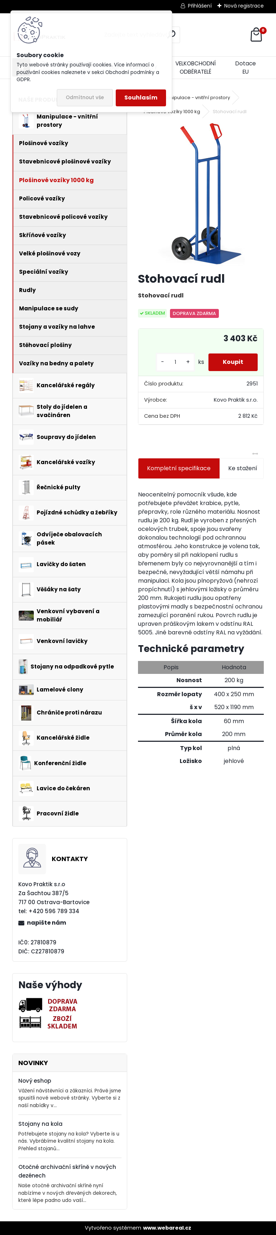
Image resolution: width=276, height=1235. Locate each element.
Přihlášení (200, 5)
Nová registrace (244, 5)
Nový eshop (34, 1080)
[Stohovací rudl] (201, 194)
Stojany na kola (40, 1124)
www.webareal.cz (167, 1227)
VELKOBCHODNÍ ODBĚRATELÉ (195, 67)
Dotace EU (245, 67)
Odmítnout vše (85, 97)
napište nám (46, 923)
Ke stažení (242, 468)
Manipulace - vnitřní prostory (196, 97)
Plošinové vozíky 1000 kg (172, 111)
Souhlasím (140, 97)
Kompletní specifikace (179, 468)
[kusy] (175, 362)
